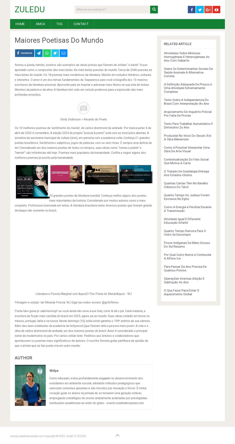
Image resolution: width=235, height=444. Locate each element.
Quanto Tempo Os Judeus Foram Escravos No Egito (187, 197)
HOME (20, 24)
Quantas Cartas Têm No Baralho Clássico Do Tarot (186, 185)
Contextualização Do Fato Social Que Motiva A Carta (186, 161)
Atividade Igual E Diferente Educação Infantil (182, 220)
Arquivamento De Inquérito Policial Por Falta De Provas (188, 113)
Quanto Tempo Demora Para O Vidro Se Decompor (185, 232)
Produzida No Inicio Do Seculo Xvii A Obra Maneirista (187, 137)
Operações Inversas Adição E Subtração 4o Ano (184, 280)
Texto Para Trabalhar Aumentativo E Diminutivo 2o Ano (188, 125)
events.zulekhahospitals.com (27, 436)
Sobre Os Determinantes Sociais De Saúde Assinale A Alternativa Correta (188, 72)
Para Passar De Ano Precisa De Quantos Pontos (185, 268)
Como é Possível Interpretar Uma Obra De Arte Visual (187, 149)
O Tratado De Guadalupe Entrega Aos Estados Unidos (186, 173)
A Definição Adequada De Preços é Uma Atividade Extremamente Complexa (188, 87)
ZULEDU (30, 9)
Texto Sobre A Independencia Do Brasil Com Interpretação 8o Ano (186, 101)
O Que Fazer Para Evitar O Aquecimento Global (181, 292)
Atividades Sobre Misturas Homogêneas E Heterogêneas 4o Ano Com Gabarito (186, 56)
